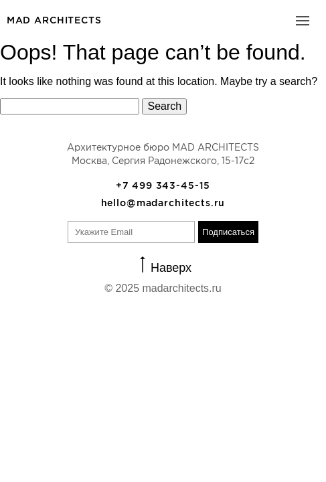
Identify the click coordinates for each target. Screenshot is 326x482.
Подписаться (228, 232)
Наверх (171, 266)
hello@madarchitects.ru (163, 203)
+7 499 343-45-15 (163, 185)
